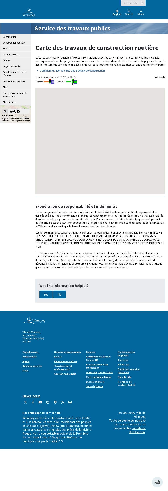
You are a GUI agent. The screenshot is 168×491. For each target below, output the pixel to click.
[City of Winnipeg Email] (70, 404)
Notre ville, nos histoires (99, 372)
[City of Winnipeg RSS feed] (63, 404)
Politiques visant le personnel (129, 370)
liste (124, 61)
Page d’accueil (30, 352)
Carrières (123, 359)
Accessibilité (29, 356)
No (60, 294)
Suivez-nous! (31, 396)
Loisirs (58, 356)
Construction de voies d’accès (14, 73)
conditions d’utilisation (137, 430)
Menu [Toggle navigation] (141, 13)
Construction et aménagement (63, 367)
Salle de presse (94, 386)
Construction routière (14, 42)
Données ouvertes (32, 365)
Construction (9, 36)
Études (6, 60)
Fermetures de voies (14, 81)
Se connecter (131, 3)
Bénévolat (123, 364)
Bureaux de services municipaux (97, 366)
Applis (25, 361)
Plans (5, 87)
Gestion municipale (65, 373)
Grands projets (11, 54)
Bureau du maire (95, 381)
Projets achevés (11, 66)
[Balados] (55, 404)
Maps (25, 370)
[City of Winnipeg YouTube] (40, 404)
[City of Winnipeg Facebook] (33, 404)
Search (129, 13)
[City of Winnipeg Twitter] (25, 404)
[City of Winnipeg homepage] (33, 323)
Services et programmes (67, 352)
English (117, 14)
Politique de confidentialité (126, 383)
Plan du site (9, 102)
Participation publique (98, 377)
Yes (46, 294)
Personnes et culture (65, 361)
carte (111, 61)
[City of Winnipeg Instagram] (48, 404)
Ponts (6, 48)
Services (90, 352)
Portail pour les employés (126, 353)
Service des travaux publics (72, 28)
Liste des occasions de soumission (15, 94)
